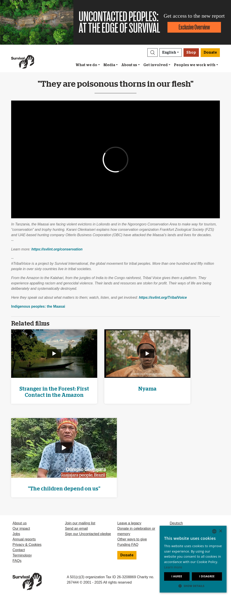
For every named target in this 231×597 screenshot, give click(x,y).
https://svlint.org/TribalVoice (163, 297)
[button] (152, 52)
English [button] (169, 52)
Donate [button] (210, 52)
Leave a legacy (129, 523)
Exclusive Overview (194, 27)
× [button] (220, 531)
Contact (18, 550)
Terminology (22, 555)
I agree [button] (176, 576)
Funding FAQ (127, 545)
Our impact (21, 528)
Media (109, 65)
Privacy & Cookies (26, 545)
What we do (86, 65)
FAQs (16, 561)
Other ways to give (132, 539)
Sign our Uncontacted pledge (88, 534)
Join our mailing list (80, 523)
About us (129, 65)
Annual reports (24, 539)
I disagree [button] (206, 576)
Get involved (155, 65)
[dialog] (193, 559)
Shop (191, 52)
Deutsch (176, 523)
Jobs (16, 534)
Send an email (76, 528)
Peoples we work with (194, 65)
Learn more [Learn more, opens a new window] (173, 567)
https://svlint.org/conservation (56, 249)
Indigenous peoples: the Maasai (38, 306)
